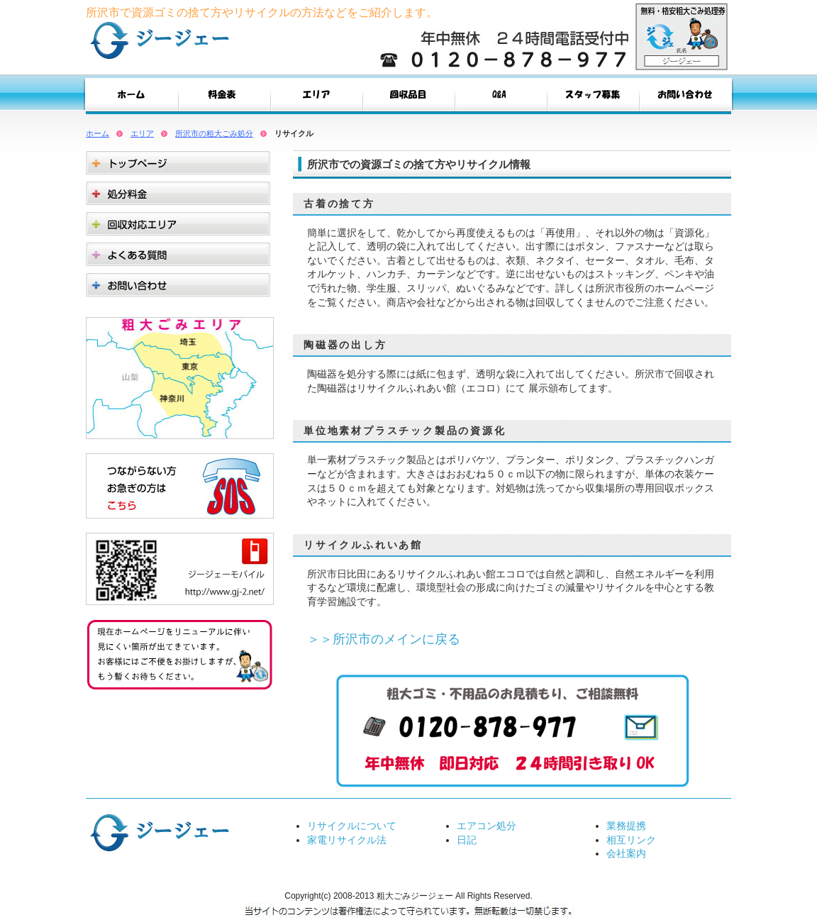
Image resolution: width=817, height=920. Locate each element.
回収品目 (408, 98)
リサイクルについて (351, 825)
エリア (316, 98)
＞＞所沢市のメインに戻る (383, 639)
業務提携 (626, 825)
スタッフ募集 (593, 98)
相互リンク (631, 840)
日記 (467, 840)
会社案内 (626, 853)
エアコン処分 (486, 825)
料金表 (224, 98)
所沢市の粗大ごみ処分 (214, 133)
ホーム (97, 133)
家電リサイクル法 (347, 840)
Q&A (501, 98)
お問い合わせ (685, 98)
